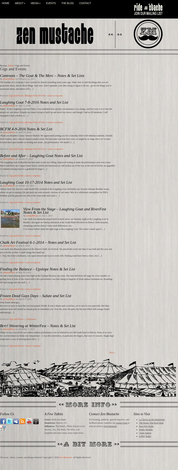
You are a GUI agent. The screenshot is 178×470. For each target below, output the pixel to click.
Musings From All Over (35, 95)
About (20, 3)
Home (5, 3)
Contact (85, 3)
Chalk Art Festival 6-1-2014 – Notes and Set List (38, 242)
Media (35, 3)
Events (51, 3)
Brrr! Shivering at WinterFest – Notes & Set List (37, 326)
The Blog (67, 3)
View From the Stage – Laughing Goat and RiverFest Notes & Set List (64, 211)
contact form (121, 423)
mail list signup (148, 9)
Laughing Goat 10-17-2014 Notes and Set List (36, 182)
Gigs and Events (16, 95)
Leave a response (55, 95)
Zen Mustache (110, 426)
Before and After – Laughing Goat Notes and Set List (41, 155)
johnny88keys (9, 79)
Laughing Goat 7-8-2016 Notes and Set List (34, 102)
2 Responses (30, 319)
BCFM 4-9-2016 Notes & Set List (26, 129)
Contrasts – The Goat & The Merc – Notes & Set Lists (42, 75)
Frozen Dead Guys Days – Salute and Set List (35, 296)
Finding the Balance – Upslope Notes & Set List (37, 269)
